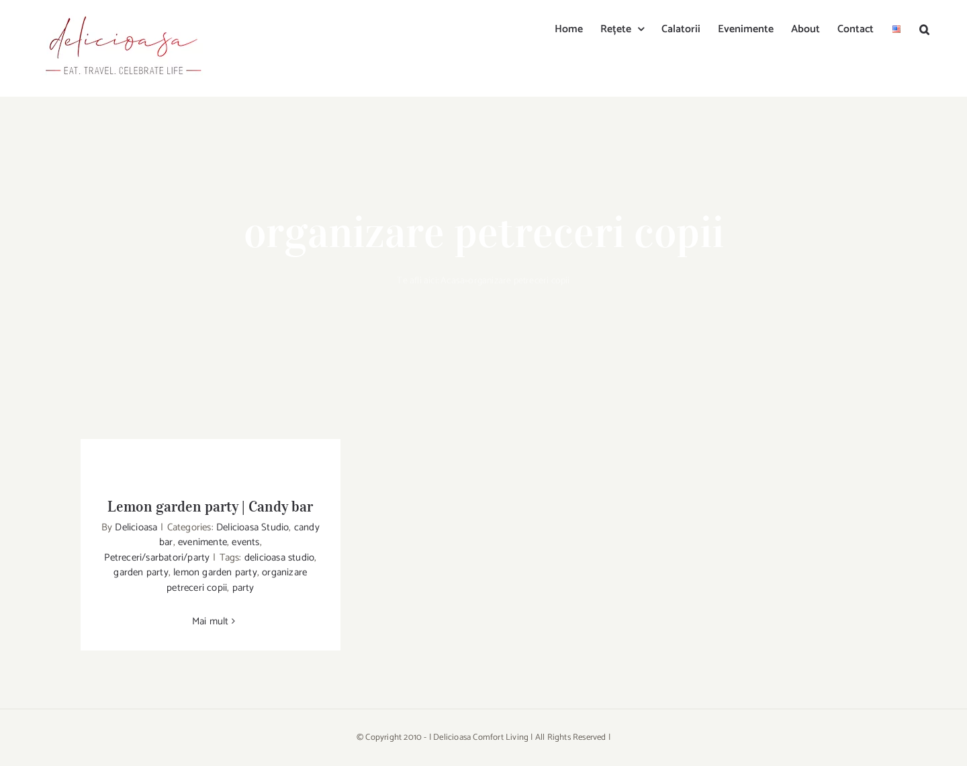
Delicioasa (136, 527)
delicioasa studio (279, 557)
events (245, 542)
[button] (924, 28)
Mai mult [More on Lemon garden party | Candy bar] (210, 621)
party (243, 587)
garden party (140, 572)
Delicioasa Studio (252, 527)
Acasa (453, 281)
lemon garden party (215, 572)
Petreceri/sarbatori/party (157, 557)
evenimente (202, 542)
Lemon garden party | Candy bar (210, 506)
